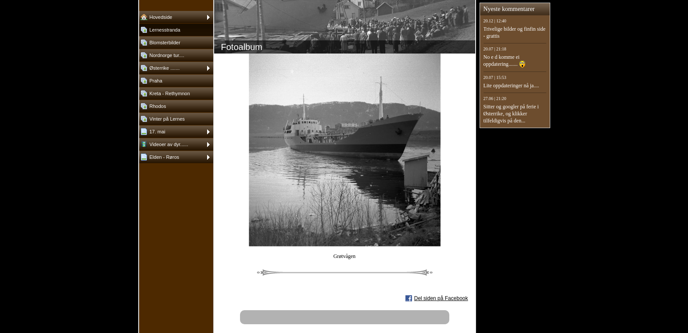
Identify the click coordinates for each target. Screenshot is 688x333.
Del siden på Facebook (441, 298)
